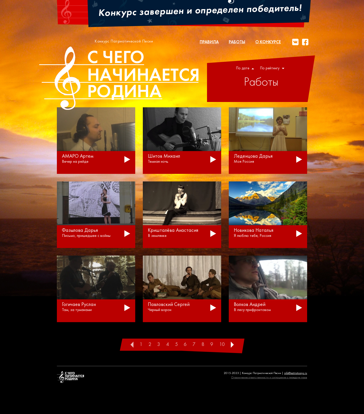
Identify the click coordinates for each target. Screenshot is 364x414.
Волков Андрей (249, 304)
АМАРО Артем (78, 156)
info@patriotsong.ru (295, 373)
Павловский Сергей (169, 304)
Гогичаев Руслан (79, 304)
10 (222, 344)
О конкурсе (268, 42)
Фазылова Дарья (80, 230)
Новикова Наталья (254, 230)
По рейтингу (272, 68)
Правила (209, 42)
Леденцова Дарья (253, 156)
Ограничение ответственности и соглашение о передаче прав (269, 377)
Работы (237, 42)
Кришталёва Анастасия (173, 230)
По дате (245, 68)
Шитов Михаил (164, 156)
